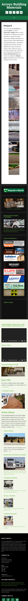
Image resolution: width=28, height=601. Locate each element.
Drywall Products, (7, 585)
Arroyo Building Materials (14, 5)
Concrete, (9, 582)
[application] (14, 335)
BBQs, (2, 582)
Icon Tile (5, 380)
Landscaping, (18, 582)
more (10, 451)
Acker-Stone (8, 412)
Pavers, (6, 584)
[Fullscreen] (24, 341)
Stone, (15, 584)
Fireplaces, (13, 582)
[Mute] (22, 341)
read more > (6, 387)
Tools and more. (14, 585)
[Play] (3, 341)
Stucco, (18, 584)
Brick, (5, 582)
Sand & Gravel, (11, 584)
